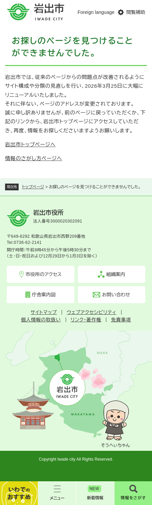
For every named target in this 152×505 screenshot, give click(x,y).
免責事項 (121, 319)
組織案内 (115, 274)
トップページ (33, 187)
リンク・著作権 (86, 319)
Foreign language (96, 12)
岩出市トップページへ (30, 144)
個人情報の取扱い (41, 319)
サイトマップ (43, 312)
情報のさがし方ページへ (33, 158)
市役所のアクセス (43, 274)
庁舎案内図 (44, 294)
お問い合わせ (116, 294)
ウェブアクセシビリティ (91, 312)
